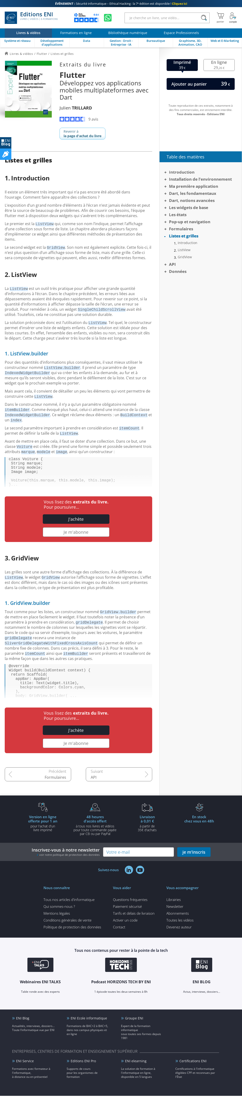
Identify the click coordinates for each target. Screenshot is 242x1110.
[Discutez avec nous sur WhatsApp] (108, 18)
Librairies (173, 913)
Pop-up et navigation (189, 221)
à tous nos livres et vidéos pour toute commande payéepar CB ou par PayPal (95, 839)
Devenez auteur (179, 941)
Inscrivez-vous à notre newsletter (66, 866)
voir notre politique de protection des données (69, 869)
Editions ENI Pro (83, 1075)
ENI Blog (22, 1032)
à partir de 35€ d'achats (147, 837)
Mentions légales (56, 927)
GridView (185, 257)
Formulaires (55, 791)
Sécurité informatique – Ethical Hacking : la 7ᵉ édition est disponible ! (121, 3)
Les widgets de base (188, 207)
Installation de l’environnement (200, 179)
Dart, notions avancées (192, 200)
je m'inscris (193, 866)
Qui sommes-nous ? (59, 920)
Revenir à (82, 133)
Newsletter (174, 920)
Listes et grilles (183, 236)
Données (177, 271)
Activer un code (125, 934)
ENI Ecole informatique (89, 1032)
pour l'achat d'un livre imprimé (43, 837)
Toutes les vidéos (180, 934)
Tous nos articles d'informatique (69, 913)
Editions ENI (31, 18)
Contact (119, 941)
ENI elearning (136, 1075)
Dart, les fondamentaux (192, 193)
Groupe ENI (134, 1032)
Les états (177, 214)
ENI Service (25, 1075)
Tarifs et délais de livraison (134, 927)
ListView (184, 250)
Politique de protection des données (72, 941)
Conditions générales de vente (67, 934)
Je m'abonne (76, 539)
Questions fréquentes (130, 913)
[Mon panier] (220, 17)
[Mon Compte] (233, 17)
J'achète (76, 526)
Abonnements (177, 927)
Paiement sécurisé (127, 920)
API (93, 791)
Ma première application (193, 186)
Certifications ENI (193, 1075)
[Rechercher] (204, 18)
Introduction (181, 172)
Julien (76, 108)
